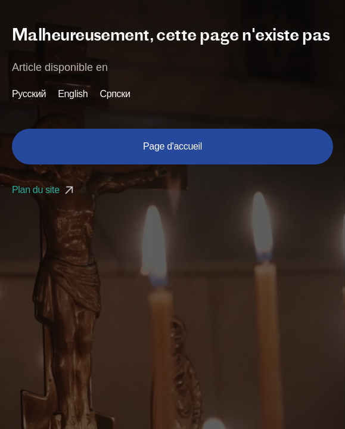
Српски (115, 94)
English (73, 94)
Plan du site (44, 190)
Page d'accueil (172, 146)
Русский (29, 94)
